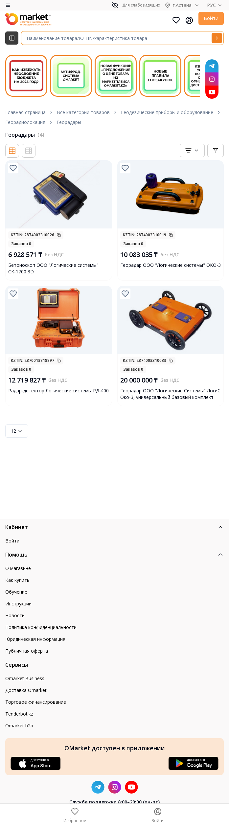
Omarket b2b (19, 725)
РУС (215, 5)
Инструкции (18, 603)
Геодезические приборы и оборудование (167, 112)
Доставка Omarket (26, 690)
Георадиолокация (25, 122)
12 (17, 431)
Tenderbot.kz (19, 714)
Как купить (17, 580)
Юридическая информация (35, 639)
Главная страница (25, 112)
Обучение (16, 592)
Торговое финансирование (35, 702)
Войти (211, 18)
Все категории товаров (83, 112)
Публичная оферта (26, 651)
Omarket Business (24, 678)
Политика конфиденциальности (41, 627)
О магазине (18, 568)
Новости (15, 615)
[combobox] (192, 150)
